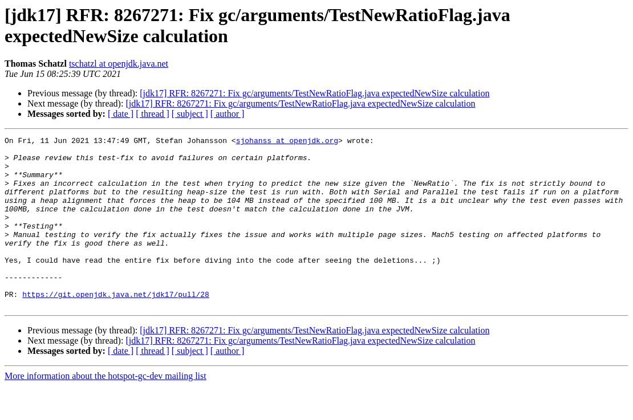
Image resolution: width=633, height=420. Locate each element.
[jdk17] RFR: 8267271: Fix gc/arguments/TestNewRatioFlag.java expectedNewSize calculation (314, 93)
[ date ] (120, 114)
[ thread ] (152, 114)
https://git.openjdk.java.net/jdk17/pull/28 (115, 326)
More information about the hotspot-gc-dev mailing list (105, 410)
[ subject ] (190, 114)
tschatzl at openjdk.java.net (118, 63)
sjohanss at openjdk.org (287, 142)
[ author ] (227, 114)
